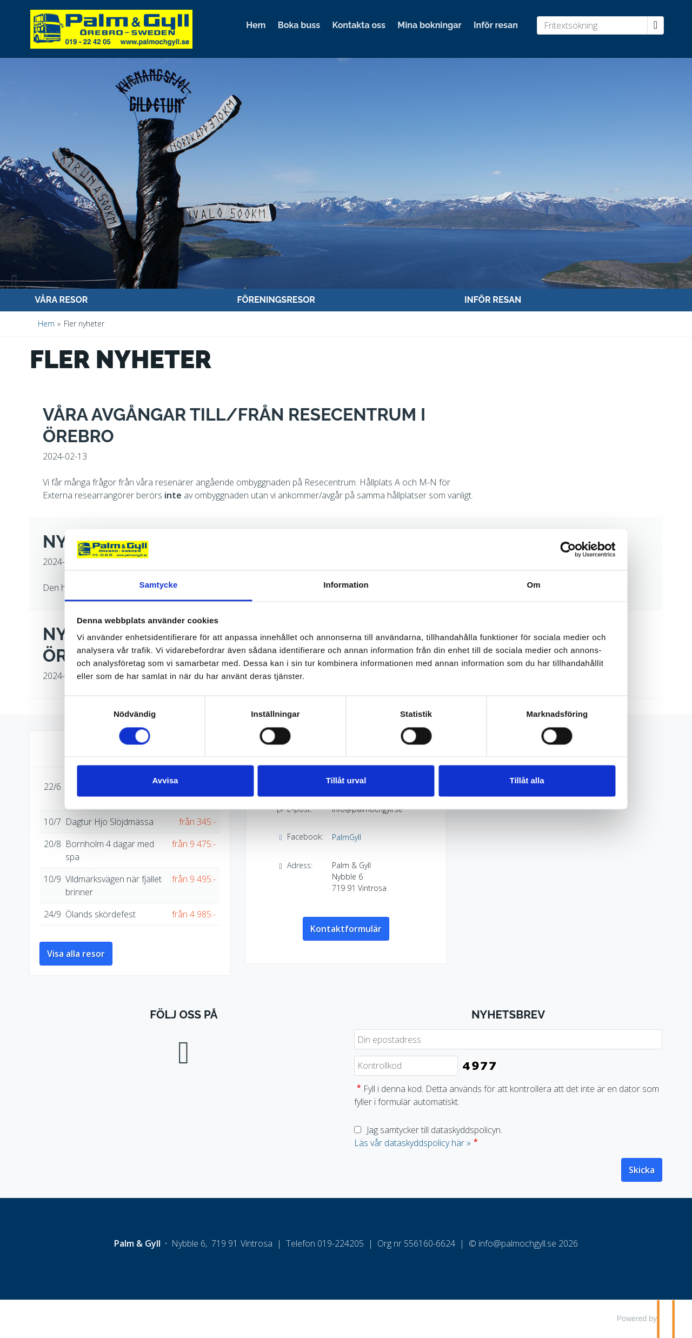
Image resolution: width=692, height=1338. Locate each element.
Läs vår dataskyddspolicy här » (412, 1143)
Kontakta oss (358, 25)
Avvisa (191, 787)
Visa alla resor (76, 954)
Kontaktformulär (346, 929)
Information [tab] (346, 578)
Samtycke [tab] (184, 578)
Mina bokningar (429, 25)
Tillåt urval (346, 787)
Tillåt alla (501, 787)
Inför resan (496, 25)
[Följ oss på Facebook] (184, 1050)
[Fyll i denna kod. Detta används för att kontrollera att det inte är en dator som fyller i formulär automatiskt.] (406, 1066)
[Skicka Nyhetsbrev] (641, 1170)
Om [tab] (508, 578)
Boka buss (299, 25)
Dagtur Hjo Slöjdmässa (109, 822)
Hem (255, 25)
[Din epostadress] (508, 1039)
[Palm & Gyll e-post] (517, 1243)
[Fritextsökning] (592, 25)
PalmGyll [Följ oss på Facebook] (346, 837)
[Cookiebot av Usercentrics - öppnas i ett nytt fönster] (530, 543)
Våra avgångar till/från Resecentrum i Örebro (234, 425)
